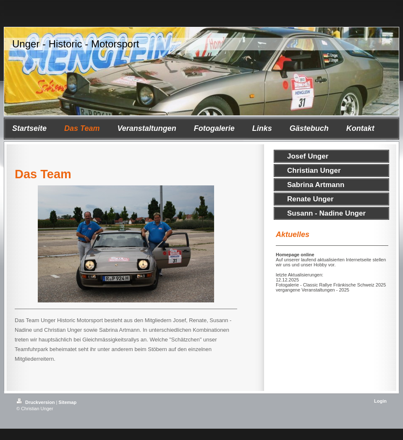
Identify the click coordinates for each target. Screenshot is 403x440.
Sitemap (67, 402)
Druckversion (36, 402)
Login (380, 401)
